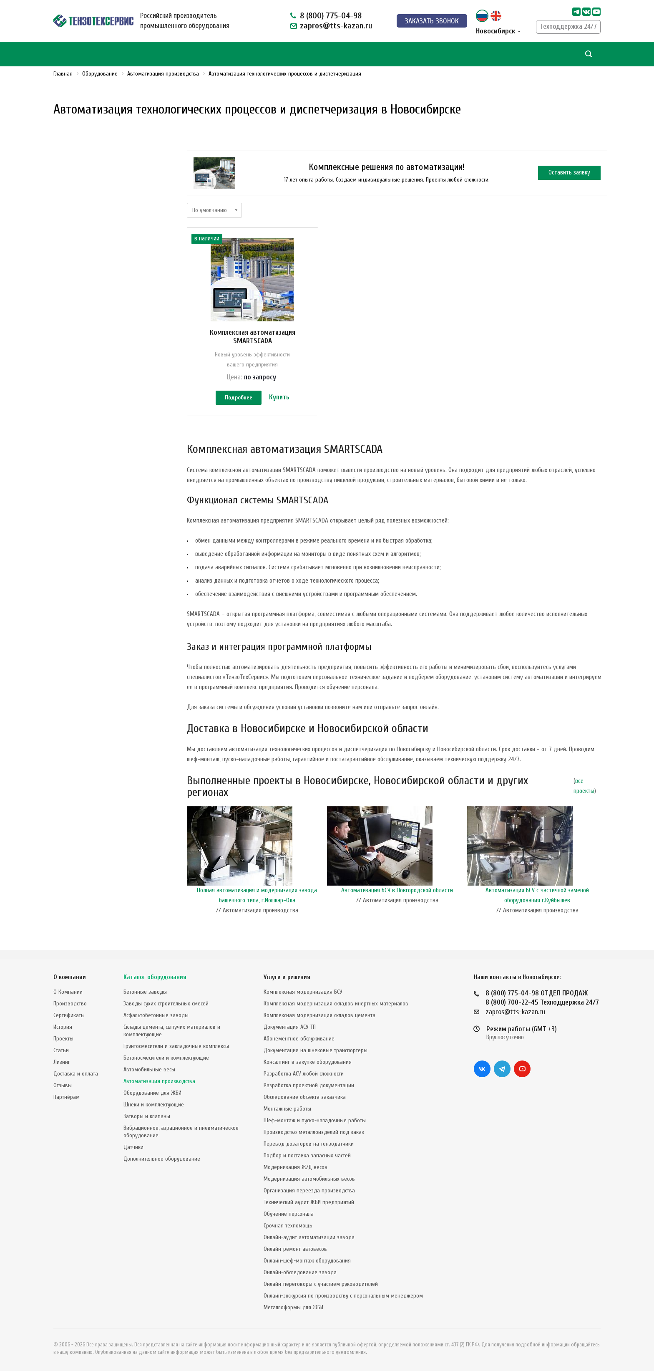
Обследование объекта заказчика (305, 1097)
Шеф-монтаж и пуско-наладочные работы (315, 1120)
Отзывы (62, 1085)
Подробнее (238, 398)
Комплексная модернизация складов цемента (319, 1015)
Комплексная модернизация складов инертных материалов (336, 1003)
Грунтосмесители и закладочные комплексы (176, 1046)
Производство (70, 1003)
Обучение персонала (289, 1213)
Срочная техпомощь (288, 1225)
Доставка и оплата (75, 1073)
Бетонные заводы (145, 991)
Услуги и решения (287, 977)
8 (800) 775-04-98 (331, 15)
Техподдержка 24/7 (568, 26)
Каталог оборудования (154, 977)
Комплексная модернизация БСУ (303, 991)
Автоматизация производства (159, 1081)
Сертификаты (69, 1015)
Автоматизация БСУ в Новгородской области (397, 899)
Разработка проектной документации (309, 1085)
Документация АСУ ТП (290, 1026)
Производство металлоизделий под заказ (314, 1132)
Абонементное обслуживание (299, 1038)
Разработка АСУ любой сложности (304, 1073)
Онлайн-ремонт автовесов (295, 1248)
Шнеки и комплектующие (153, 1104)
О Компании (68, 991)
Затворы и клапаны (146, 1116)
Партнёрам (66, 1097)
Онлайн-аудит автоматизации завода (309, 1237)
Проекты (63, 1038)
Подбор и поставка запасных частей (307, 1155)
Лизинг (61, 1061)
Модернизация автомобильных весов (309, 1178)
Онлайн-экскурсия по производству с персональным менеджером (343, 1295)
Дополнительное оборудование (161, 1158)
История (62, 1026)
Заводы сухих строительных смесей (166, 1003)
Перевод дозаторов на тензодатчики (309, 1143)
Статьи (61, 1050)
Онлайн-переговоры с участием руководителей (321, 1284)
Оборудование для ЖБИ (152, 1092)
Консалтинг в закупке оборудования (308, 1061)
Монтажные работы (287, 1108)
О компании (69, 977)
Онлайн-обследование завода (300, 1272)
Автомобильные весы (149, 1069)
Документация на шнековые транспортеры (315, 1050)
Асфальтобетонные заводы (156, 1015)
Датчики (133, 1147)
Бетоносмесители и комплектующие (166, 1057)
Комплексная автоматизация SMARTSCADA (252, 336)
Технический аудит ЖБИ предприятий (309, 1202)
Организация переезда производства (309, 1190)
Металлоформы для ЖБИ (293, 1307)
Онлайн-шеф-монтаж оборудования (307, 1260)
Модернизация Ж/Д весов (295, 1167)
